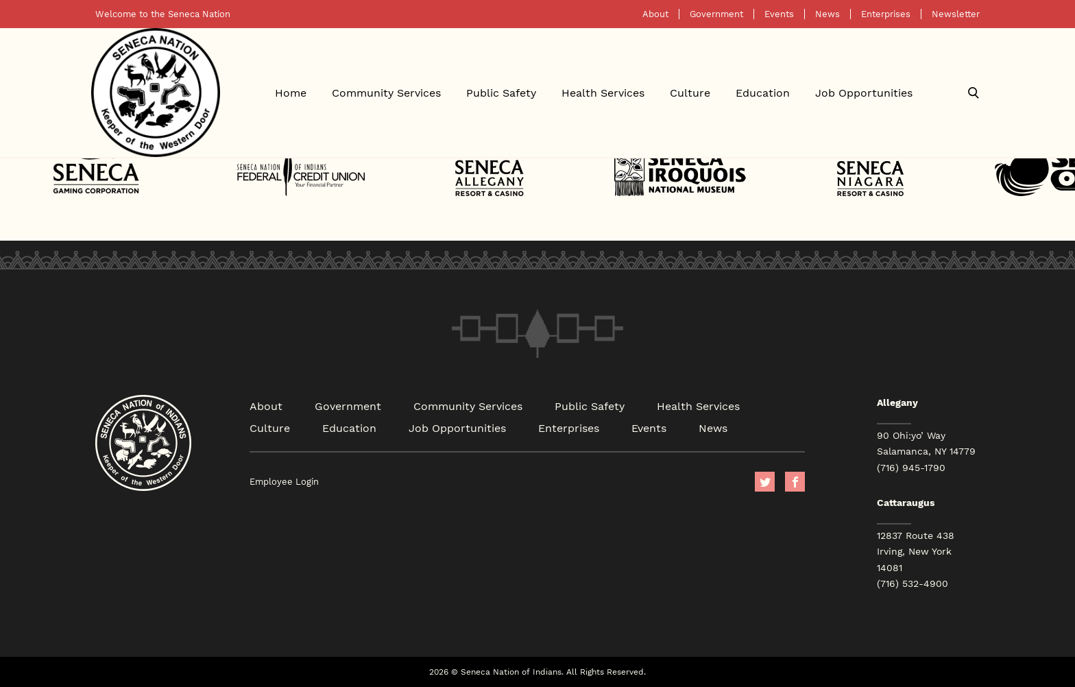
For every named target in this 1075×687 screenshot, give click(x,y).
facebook (795, 482)
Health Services (602, 92)
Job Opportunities (864, 92)
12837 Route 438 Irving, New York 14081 (915, 551)
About (655, 14)
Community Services (386, 92)
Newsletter (956, 14)
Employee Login (284, 481)
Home (290, 92)
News (827, 14)
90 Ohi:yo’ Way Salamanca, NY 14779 (926, 443)
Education (763, 92)
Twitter (765, 482)
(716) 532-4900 (912, 583)
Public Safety (501, 92)
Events (779, 14)
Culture (690, 92)
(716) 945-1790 (911, 467)
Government (716, 14)
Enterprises (885, 14)
